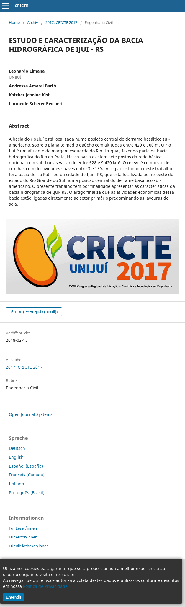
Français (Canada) (27, 475)
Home (14, 22)
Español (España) (26, 466)
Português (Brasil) (27, 492)
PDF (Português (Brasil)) (36, 312)
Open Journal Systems (31, 414)
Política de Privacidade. (46, 586)
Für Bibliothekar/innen (29, 546)
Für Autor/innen (23, 537)
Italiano (16, 483)
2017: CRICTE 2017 (61, 22)
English (16, 457)
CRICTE (21, 5)
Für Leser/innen (23, 528)
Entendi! (13, 597)
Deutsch (17, 448)
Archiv (32, 22)
